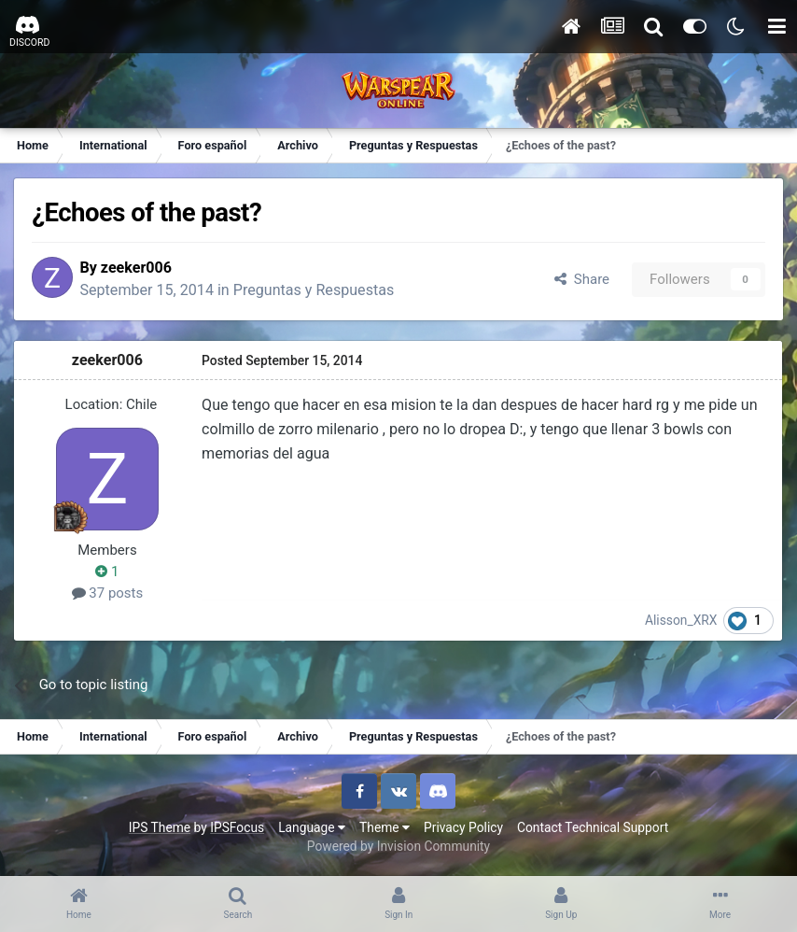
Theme (384, 827)
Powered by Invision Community (398, 847)
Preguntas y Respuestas (318, 291)
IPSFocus (237, 827)
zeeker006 (140, 267)
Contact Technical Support (592, 827)
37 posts (109, 593)
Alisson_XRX (682, 621)
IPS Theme (159, 827)
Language (311, 827)
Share (580, 279)
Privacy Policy (463, 827)
